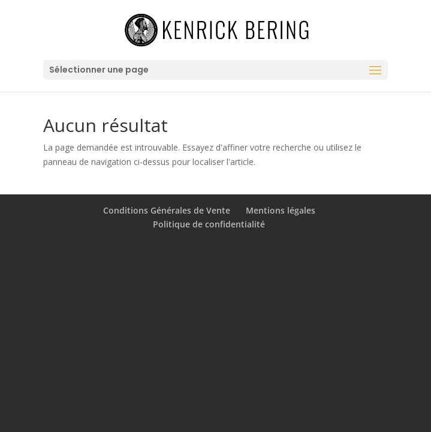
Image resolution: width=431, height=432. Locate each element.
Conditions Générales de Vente (166, 210)
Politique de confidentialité (209, 224)
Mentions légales (280, 210)
